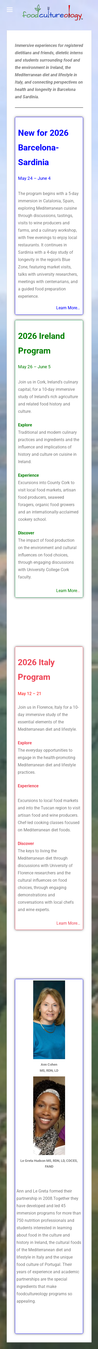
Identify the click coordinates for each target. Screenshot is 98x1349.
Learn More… (68, 923)
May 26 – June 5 (34, 366)
